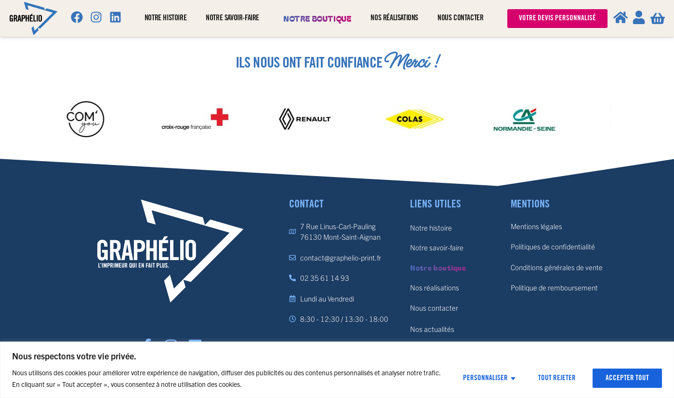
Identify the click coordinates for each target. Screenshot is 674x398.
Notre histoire (165, 18)
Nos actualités (432, 328)
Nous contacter (460, 18)
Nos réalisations (394, 18)
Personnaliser (485, 378)
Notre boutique (317, 18)
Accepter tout (627, 378)
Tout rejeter (557, 378)
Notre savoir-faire (235, 18)
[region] (337, 370)
